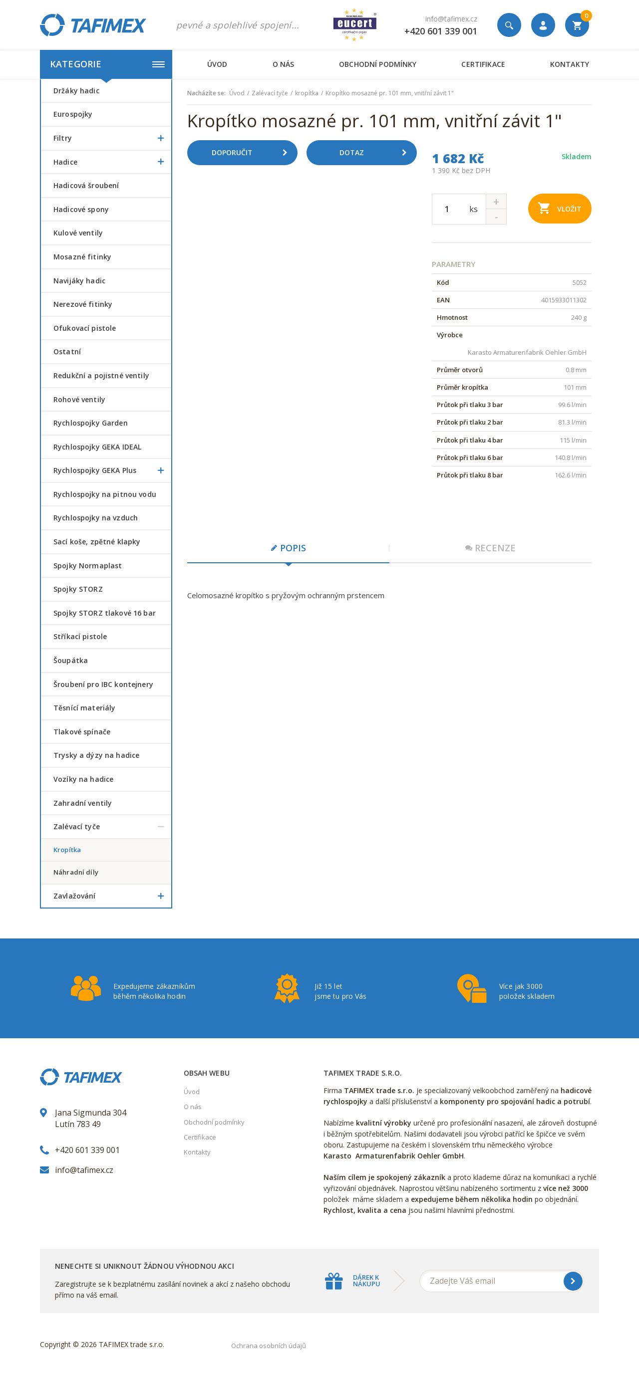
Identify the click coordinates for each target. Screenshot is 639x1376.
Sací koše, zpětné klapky (96, 541)
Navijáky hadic (79, 280)
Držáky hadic (76, 90)
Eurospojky (72, 114)
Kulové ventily (78, 232)
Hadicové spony (81, 209)
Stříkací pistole (80, 636)
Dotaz (376, 153)
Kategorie (107, 64)
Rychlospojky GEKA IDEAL (97, 447)
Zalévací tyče (112, 826)
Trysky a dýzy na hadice (96, 755)
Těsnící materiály (84, 707)
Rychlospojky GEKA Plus (112, 470)
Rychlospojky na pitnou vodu (104, 494)
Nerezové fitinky (82, 304)
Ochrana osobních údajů (268, 1345)
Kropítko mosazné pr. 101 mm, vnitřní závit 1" (389, 93)
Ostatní (67, 351)
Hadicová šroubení (86, 185)
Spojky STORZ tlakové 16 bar (104, 613)
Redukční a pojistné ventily (101, 375)
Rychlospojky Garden (90, 423)
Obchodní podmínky (377, 64)
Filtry (112, 138)
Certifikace (483, 64)
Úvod (217, 64)
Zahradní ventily (82, 803)
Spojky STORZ (78, 589)
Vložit (560, 208)
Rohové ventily (79, 399)
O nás (284, 64)
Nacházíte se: (206, 93)
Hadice (112, 162)
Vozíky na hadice (83, 779)
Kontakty (569, 64)
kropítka (67, 849)
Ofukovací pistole (84, 328)
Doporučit (253, 153)
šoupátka (70, 660)
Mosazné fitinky (82, 256)
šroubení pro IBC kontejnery (103, 684)
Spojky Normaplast (87, 565)
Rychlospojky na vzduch (95, 517)
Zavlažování (112, 896)
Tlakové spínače (81, 731)
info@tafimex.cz (451, 18)
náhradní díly (75, 872)
